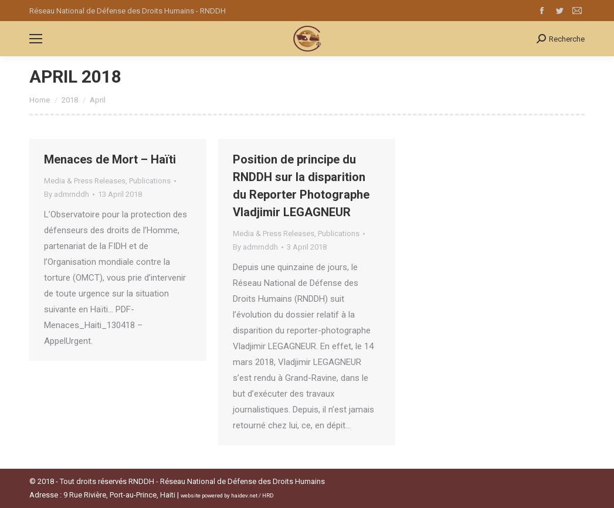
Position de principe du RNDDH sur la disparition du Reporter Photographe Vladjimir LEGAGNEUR (301, 185)
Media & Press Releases (84, 180)
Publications (150, 180)
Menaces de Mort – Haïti (110, 159)
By (66, 194)
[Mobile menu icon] (35, 38)
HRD (268, 495)
